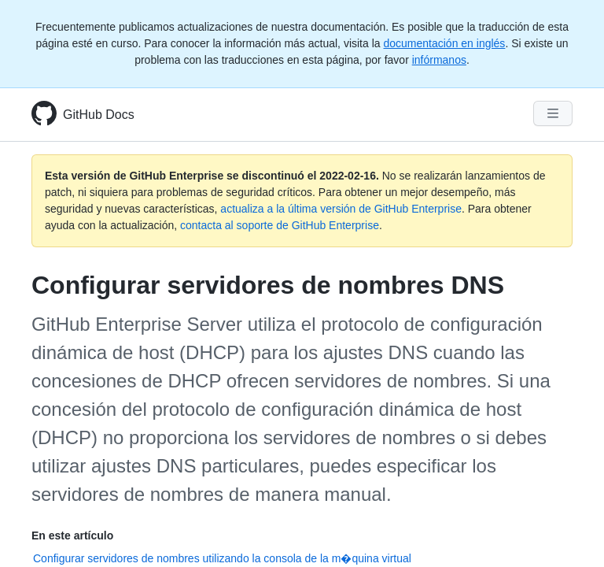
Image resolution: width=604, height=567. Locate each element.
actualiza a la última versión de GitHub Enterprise (341, 208)
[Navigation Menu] (553, 113)
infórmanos (439, 60)
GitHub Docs (98, 114)
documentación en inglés (444, 43)
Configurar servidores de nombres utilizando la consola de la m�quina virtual (222, 558)
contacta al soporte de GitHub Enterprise (279, 225)
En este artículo (72, 535)
